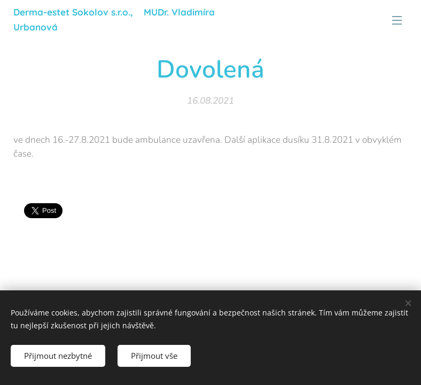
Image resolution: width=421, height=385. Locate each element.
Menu (397, 20)
